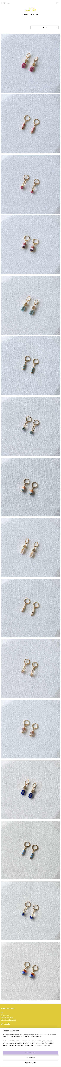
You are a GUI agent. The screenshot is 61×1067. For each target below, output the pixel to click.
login (10, 1028)
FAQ (2, 1013)
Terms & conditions (7, 1017)
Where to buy (5, 1015)
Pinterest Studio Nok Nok (30, 14)
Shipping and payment (8, 1020)
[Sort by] (44, 27)
